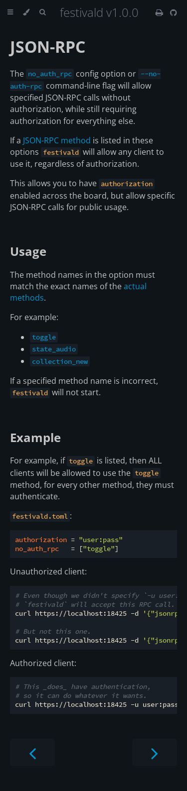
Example (35, 437)
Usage (28, 251)
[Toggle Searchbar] (42, 12)
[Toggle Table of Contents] (10, 12)
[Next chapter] (154, 752)
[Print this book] (160, 12)
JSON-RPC (47, 46)
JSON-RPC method (57, 140)
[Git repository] (174, 12)
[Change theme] (26, 12)
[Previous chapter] (32, 752)
